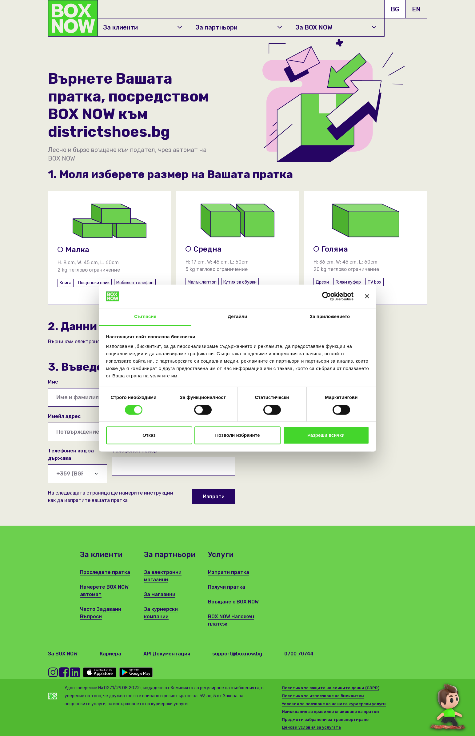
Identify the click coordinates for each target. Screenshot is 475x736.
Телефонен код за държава (71, 454)
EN (416, 9)
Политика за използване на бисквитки (323, 696)
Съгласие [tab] (145, 316)
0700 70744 (298, 654)
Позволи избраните (237, 435)
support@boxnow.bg (237, 654)
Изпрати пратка (228, 572)
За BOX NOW (336, 27)
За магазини (159, 594)
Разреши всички (326, 435)
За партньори (238, 27)
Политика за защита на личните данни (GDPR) (330, 688)
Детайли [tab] (237, 316)
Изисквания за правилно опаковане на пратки (330, 711)
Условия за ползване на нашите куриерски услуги (334, 704)
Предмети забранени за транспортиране (325, 719)
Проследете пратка (105, 572)
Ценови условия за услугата (311, 727)
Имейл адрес (64, 416)
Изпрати (214, 496)
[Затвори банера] (367, 296)
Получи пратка (226, 587)
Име (53, 382)
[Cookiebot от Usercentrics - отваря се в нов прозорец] (326, 296)
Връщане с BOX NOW (233, 602)
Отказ (149, 435)
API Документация (166, 654)
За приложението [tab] (330, 316)
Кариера (110, 654)
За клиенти (142, 27)
